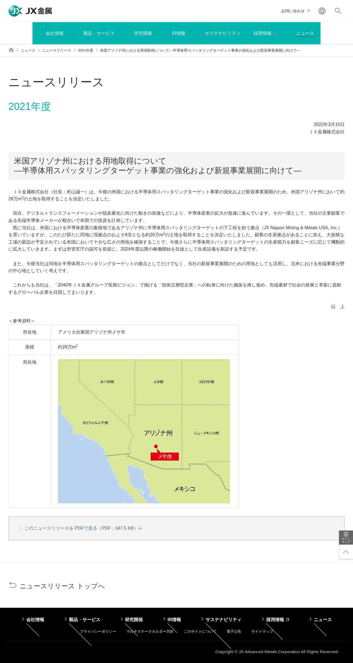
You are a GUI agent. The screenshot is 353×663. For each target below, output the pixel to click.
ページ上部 (346, 552)
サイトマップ (346, 540)
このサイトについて (200, 631)
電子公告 (234, 631)
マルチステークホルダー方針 (150, 631)
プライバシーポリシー (98, 631)
